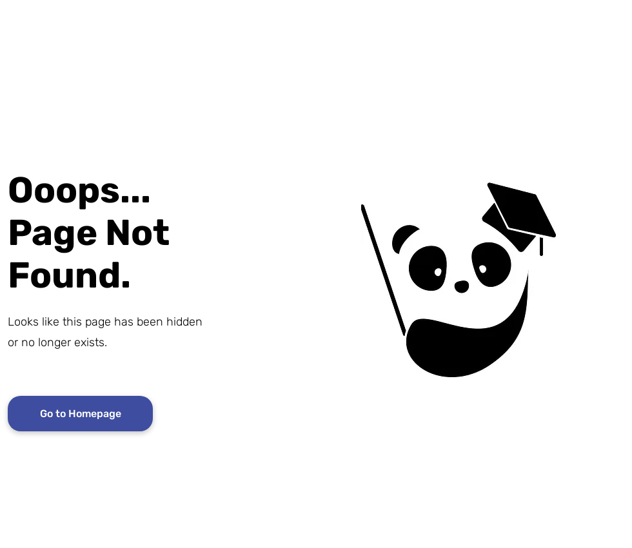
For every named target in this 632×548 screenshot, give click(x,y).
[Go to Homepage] (80, 413)
